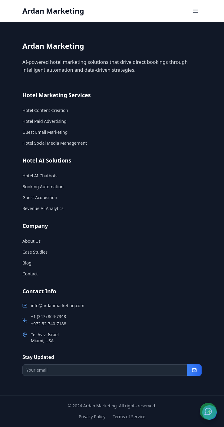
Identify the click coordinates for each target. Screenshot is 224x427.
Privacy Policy (92, 416)
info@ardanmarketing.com (57, 305)
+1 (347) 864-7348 (48, 316)
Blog (26, 263)
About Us (31, 241)
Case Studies (35, 252)
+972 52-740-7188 (48, 324)
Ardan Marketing (53, 11)
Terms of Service (129, 416)
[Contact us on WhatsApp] (208, 411)
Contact (30, 274)
